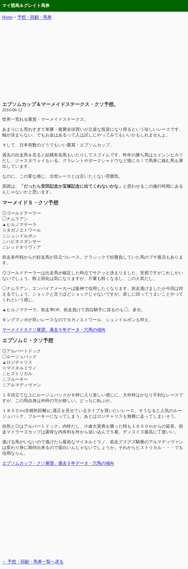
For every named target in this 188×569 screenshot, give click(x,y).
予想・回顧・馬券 (34, 17)
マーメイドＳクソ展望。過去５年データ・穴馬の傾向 (54, 329)
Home (7, 17)
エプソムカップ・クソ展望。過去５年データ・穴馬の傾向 (58, 463)
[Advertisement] (94, 60)
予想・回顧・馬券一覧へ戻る (33, 561)
